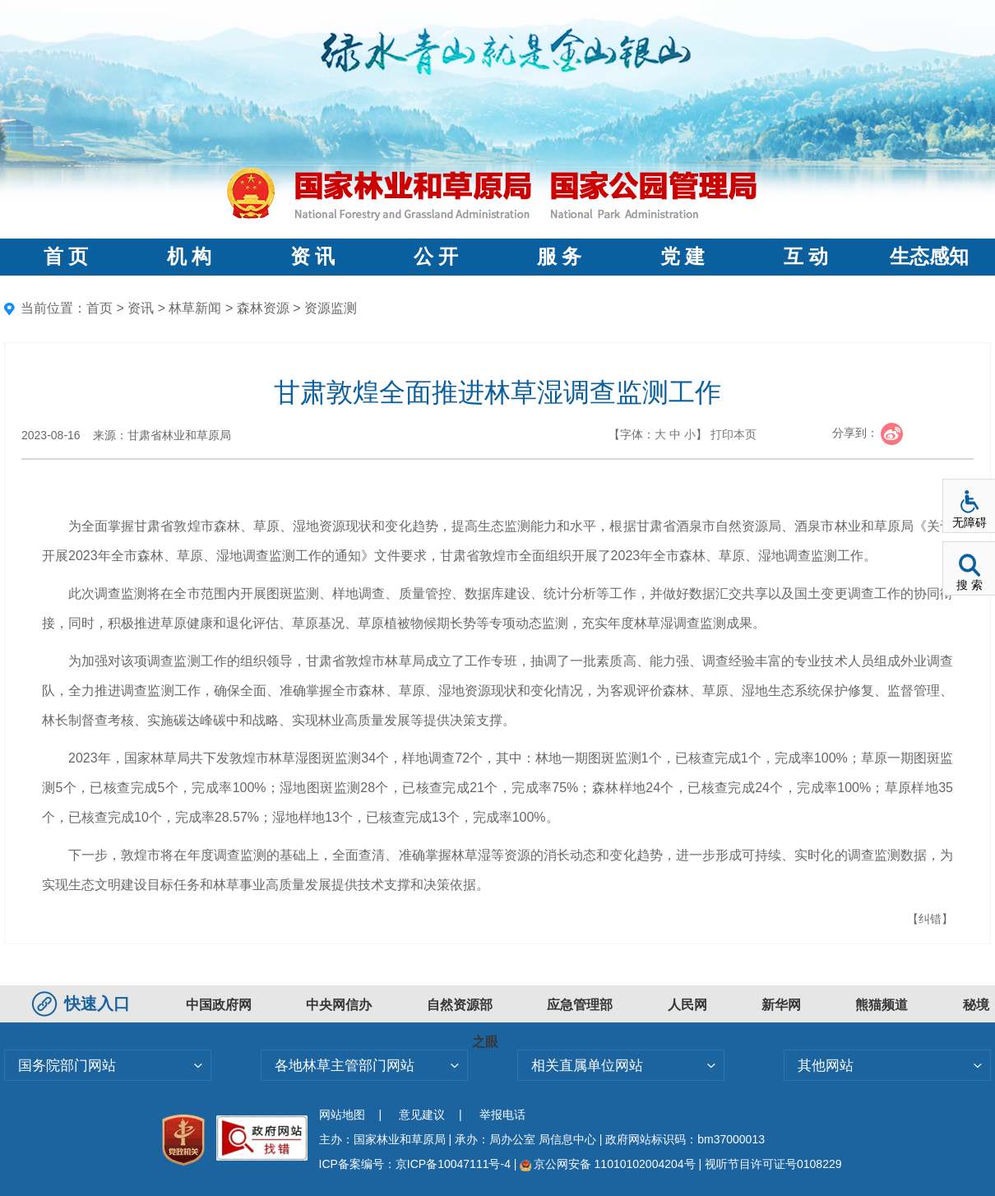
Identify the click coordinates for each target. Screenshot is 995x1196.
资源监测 (330, 308)
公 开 (436, 256)
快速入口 (83, 1003)
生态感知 (929, 256)
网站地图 (342, 1114)
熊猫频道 (881, 1005)
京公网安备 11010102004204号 (607, 1164)
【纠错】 (930, 918)
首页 (99, 308)
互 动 (806, 256)
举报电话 (502, 1114)
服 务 (559, 256)
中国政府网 (219, 1005)
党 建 (682, 256)
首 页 (66, 256)
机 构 (189, 256)
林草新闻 (195, 308)
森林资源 (263, 308)
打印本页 (733, 434)
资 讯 (312, 256)
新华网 (781, 1005)
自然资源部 (460, 1005)
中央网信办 (339, 1005)
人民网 (687, 1005)
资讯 (140, 308)
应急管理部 (580, 1005)
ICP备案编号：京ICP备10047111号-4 (416, 1164)
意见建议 (422, 1114)
